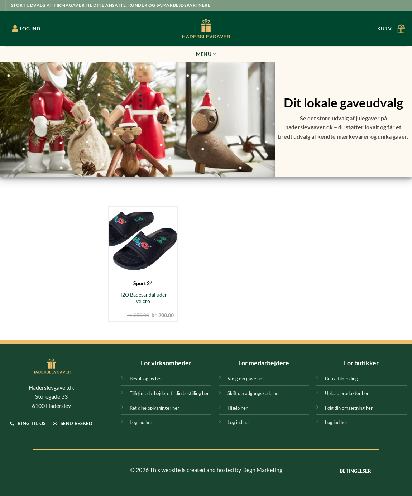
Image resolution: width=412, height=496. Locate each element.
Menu (206, 53)
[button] (392, 28)
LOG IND (26, 28)
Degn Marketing (262, 469)
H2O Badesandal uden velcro (143, 298)
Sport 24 (143, 283)
